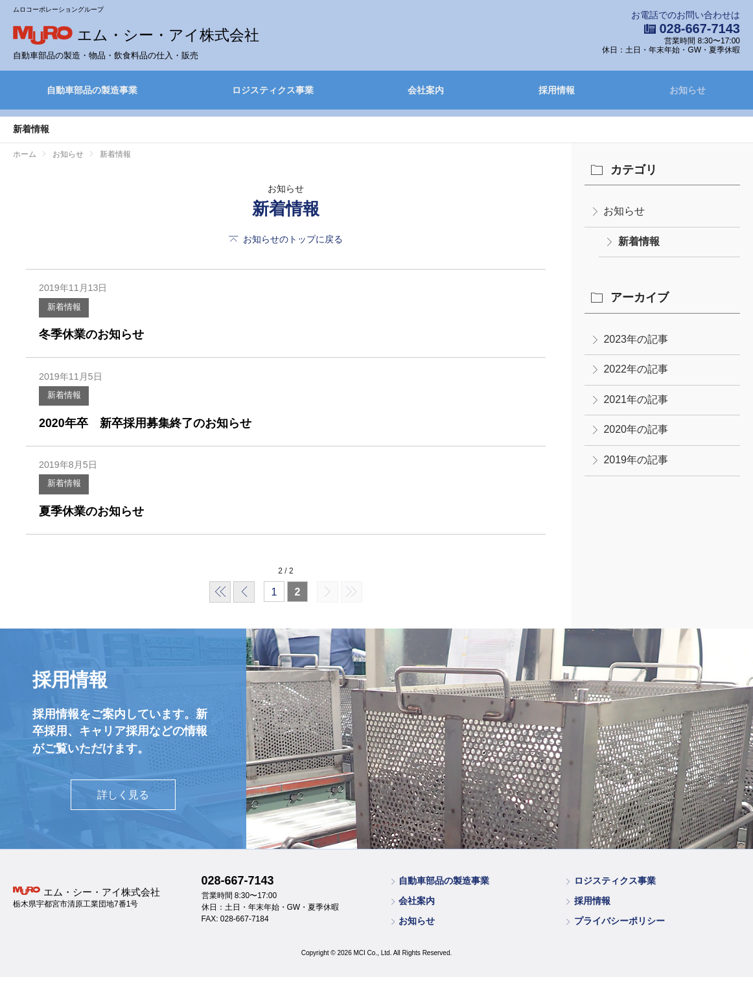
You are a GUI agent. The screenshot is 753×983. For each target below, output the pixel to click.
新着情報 (66, 309)
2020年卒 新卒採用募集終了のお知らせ (157, 428)
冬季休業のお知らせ (97, 337)
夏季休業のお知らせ (97, 520)
